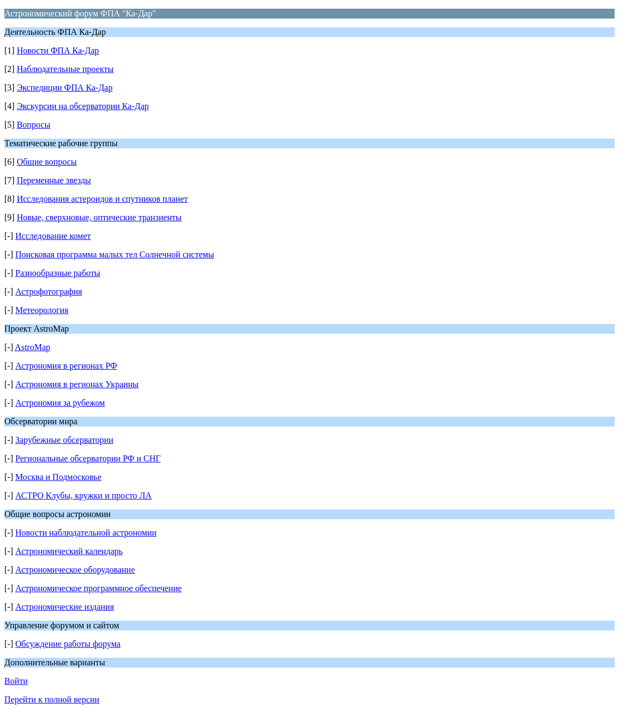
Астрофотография (48, 291)
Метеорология (41, 310)
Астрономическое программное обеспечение (98, 588)
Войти (16, 681)
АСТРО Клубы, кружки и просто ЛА (83, 495)
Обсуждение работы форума (68, 643)
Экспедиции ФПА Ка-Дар (65, 87)
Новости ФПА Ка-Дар (58, 50)
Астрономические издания (64, 606)
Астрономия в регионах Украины (77, 384)
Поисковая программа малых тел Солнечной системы (114, 254)
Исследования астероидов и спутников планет (102, 198)
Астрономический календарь (69, 551)
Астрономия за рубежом (60, 402)
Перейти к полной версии (51, 699)
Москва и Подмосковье (58, 477)
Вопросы (33, 124)
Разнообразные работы (57, 273)
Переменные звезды (54, 180)
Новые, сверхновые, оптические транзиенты (99, 217)
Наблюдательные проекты (65, 69)
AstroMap (32, 347)
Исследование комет (53, 236)
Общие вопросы (47, 161)
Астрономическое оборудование (75, 569)
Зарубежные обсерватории (64, 439)
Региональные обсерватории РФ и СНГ (87, 458)
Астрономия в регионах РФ (66, 365)
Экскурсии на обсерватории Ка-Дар (83, 106)
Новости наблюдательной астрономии (86, 532)
